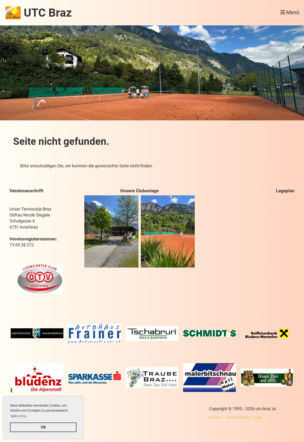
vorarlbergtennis (238, 417)
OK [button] (43, 427)
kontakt (214, 417)
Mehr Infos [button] (19, 416)
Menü (289, 12)
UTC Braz (48, 12)
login (258, 417)
